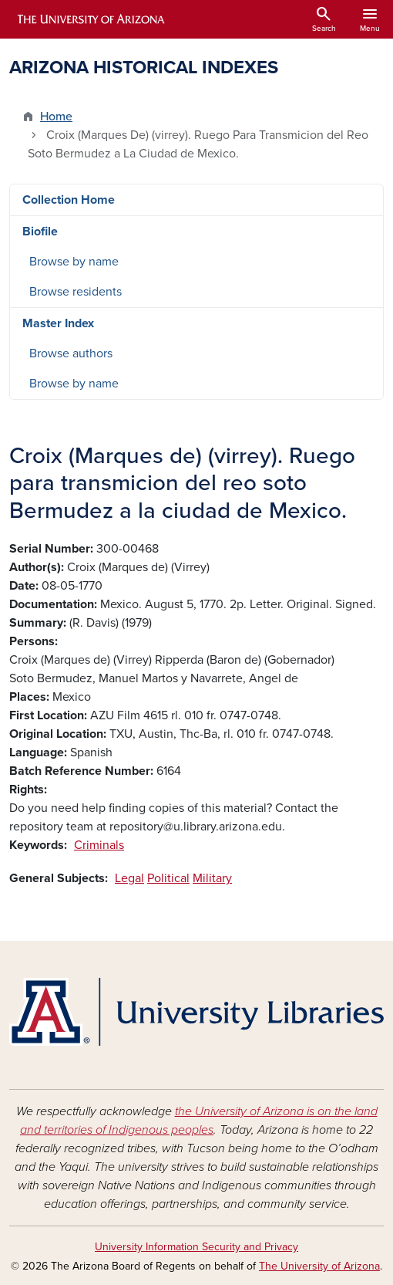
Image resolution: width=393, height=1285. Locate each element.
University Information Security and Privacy (196, 1246)
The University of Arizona (319, 1266)
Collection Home (68, 200)
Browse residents (75, 291)
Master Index (58, 323)
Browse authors (71, 353)
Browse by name (74, 261)
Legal (129, 878)
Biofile (40, 231)
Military (212, 878)
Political (168, 878)
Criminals (99, 845)
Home (56, 116)
